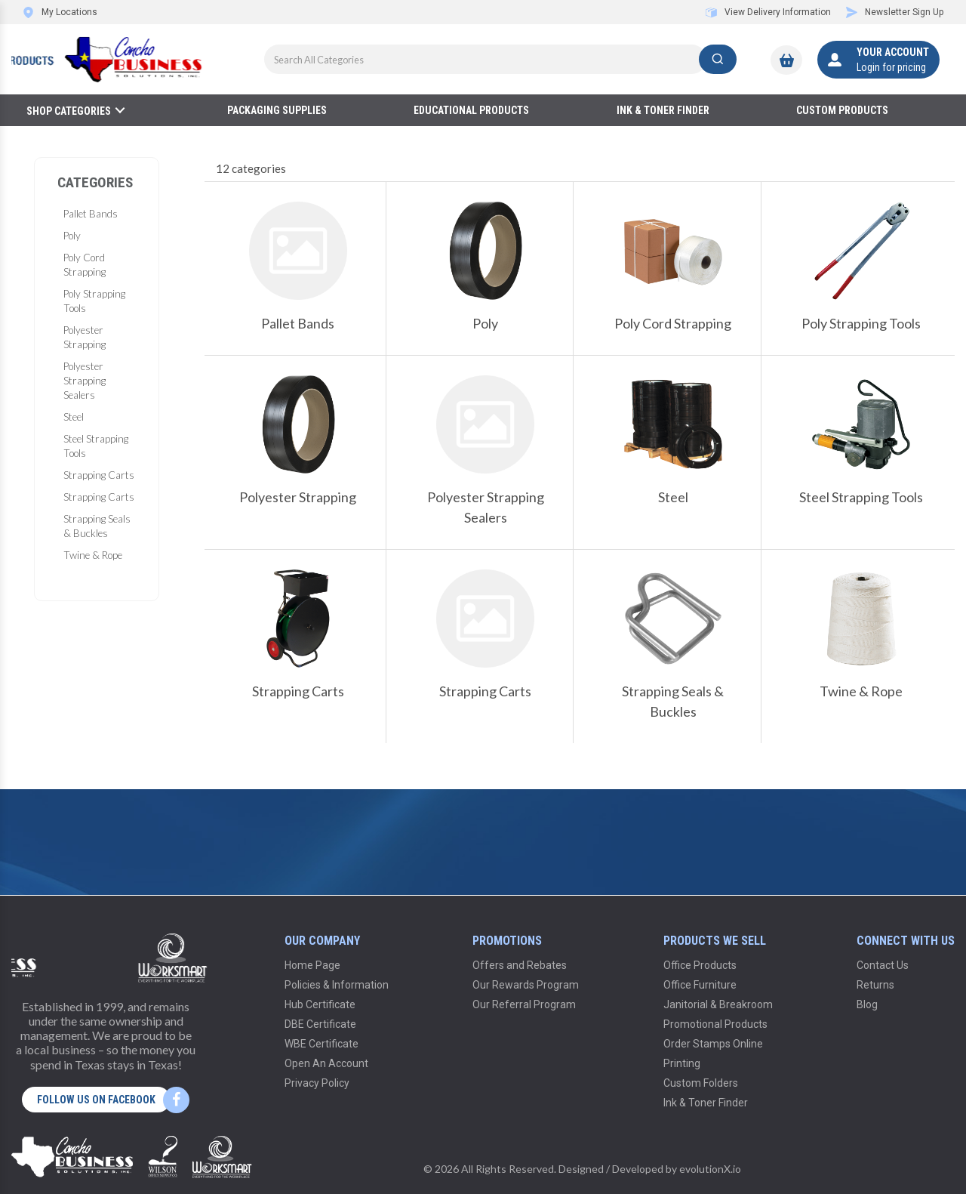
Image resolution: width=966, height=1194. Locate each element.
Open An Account (326, 1063)
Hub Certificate (320, 1004)
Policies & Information (337, 985)
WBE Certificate (321, 1044)
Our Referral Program (524, 1004)
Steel (73, 417)
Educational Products (471, 110)
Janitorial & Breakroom (718, 1004)
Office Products (700, 965)
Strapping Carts (98, 475)
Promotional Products (715, 1024)
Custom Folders (700, 1083)
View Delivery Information (768, 12)
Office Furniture (700, 985)
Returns (875, 985)
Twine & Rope (92, 555)
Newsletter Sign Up (894, 12)
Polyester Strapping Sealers (84, 380)
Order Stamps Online (713, 1044)
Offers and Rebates (519, 965)
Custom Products (842, 110)
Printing (681, 1063)
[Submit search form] (718, 59)
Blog (867, 1004)
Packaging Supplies (277, 110)
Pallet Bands (90, 214)
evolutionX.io (710, 1168)
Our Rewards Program (525, 985)
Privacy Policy (317, 1083)
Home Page (312, 965)
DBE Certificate (320, 1024)
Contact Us (883, 965)
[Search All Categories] (500, 59)
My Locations (60, 12)
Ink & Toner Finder (663, 110)
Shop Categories (68, 111)
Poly (72, 236)
